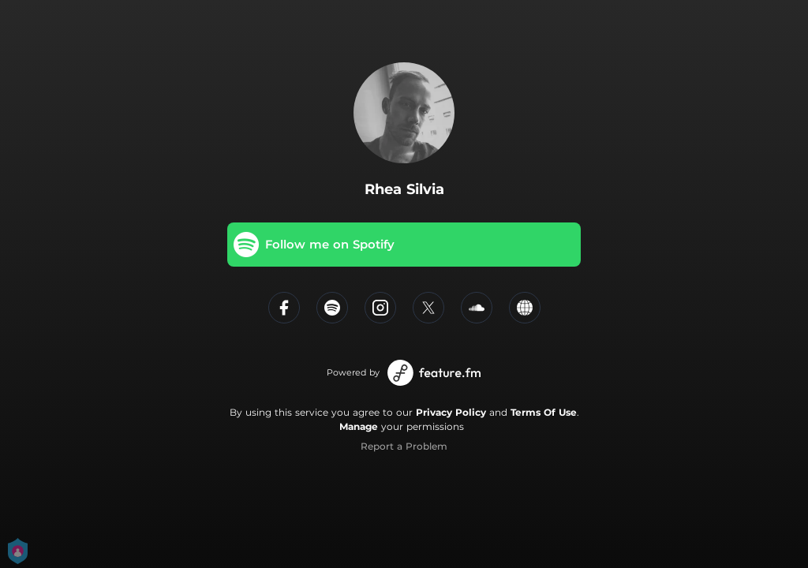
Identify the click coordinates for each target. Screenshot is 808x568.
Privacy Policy (451, 412)
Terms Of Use (544, 412)
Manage (358, 426)
